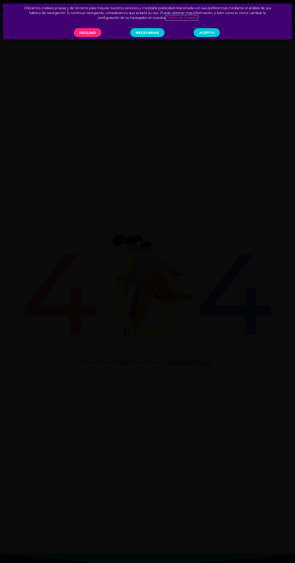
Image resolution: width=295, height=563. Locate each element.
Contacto (201, 23)
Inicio (110, 23)
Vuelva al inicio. (190, 362)
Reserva (228, 23)
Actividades (169, 22)
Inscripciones (258, 23)
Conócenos (135, 23)
